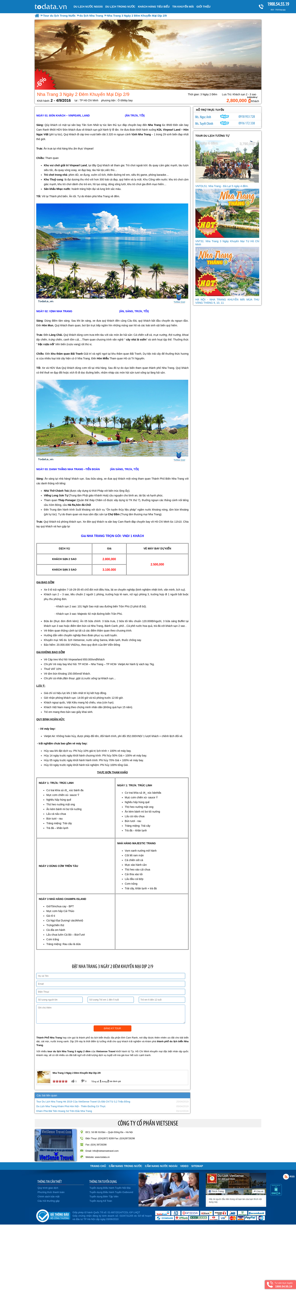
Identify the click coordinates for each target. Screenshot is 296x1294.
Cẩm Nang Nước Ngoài (161, 1166)
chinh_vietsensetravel (224, 123)
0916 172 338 (247, 123)
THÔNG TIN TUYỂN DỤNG (103, 1181)
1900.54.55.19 (278, 4)
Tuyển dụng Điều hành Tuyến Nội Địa (109, 1187)
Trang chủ (98, 1166)
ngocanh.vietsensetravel (224, 116)
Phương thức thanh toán (51, 1192)
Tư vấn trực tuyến (283, 1285)
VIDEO (184, 1166)
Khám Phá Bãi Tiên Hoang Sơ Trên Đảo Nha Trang (64, 1111)
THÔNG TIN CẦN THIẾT (49, 1181)
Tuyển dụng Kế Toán (100, 1200)
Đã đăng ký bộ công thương (53, 1215)
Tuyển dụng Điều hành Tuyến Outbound (111, 1192)
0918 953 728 (247, 116)
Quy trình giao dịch (48, 1187)
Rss (286, 1177)
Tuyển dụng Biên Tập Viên (103, 1196)
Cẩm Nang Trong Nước (125, 1166)
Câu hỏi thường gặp (49, 1200)
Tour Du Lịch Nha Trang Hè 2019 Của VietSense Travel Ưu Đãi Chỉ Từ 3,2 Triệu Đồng (83, 1101)
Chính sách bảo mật (48, 1196)
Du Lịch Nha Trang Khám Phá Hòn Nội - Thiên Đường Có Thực (71, 1106)
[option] (148, 55)
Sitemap (197, 1166)
